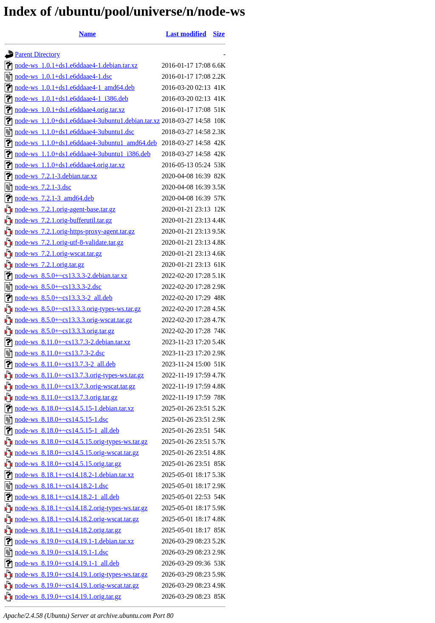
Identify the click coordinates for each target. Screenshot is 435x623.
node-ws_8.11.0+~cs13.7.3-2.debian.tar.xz (72, 342)
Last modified (186, 33)
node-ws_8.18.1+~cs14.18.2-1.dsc (61, 485)
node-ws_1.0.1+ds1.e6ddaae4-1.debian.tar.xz (76, 65)
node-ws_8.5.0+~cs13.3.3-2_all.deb (64, 297)
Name (87, 33)
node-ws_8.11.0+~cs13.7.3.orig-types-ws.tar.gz (79, 375)
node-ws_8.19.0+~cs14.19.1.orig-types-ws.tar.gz (81, 574)
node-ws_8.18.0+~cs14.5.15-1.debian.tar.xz (74, 408)
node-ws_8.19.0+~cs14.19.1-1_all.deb (67, 563)
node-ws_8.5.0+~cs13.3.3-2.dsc (58, 286)
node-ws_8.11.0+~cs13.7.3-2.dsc (60, 353)
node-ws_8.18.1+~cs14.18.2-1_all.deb (67, 496)
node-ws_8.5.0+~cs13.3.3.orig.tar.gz (64, 330)
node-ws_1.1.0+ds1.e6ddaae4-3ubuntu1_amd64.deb (86, 142)
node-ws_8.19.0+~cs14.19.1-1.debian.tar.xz (74, 541)
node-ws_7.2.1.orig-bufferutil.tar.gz (63, 220)
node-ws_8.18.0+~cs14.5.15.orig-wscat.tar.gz (77, 452)
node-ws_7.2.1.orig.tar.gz (49, 264)
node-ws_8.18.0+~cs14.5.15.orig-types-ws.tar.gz (81, 441)
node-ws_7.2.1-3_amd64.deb (54, 198)
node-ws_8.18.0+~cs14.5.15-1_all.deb (67, 430)
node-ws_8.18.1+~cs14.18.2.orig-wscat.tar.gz (77, 519)
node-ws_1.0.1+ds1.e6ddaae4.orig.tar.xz (70, 109)
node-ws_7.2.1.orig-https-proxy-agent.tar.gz (75, 231)
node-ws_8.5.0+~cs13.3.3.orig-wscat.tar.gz (73, 319)
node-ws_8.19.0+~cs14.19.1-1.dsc (61, 552)
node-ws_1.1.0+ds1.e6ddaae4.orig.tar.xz (70, 165)
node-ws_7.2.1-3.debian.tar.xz (56, 176)
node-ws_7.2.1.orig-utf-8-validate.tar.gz (69, 242)
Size (219, 33)
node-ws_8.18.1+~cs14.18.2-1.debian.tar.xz (74, 474)
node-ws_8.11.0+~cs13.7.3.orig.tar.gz (66, 397)
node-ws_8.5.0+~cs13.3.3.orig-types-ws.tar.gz (78, 308)
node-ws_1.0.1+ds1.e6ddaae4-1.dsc (63, 76)
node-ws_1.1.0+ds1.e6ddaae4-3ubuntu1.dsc (74, 131)
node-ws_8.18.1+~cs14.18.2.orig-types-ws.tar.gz (81, 508)
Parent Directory (37, 54)
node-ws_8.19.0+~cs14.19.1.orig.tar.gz (68, 596)
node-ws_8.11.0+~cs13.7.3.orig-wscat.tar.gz (75, 386)
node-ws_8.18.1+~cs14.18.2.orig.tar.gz (68, 530)
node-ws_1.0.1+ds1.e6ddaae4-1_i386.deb (71, 98)
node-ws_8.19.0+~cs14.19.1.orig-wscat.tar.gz (77, 585)
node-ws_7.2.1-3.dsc (43, 187)
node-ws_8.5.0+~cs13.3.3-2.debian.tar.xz (71, 275)
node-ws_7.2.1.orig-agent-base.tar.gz (65, 209)
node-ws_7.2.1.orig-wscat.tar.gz (58, 253)
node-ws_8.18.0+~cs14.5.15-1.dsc (61, 419)
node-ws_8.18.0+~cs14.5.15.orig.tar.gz (68, 463)
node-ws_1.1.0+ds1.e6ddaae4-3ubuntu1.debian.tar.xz (87, 120)
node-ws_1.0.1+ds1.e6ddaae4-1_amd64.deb (75, 87)
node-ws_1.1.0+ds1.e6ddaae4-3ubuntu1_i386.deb (82, 153)
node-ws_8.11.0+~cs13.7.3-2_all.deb (65, 364)
